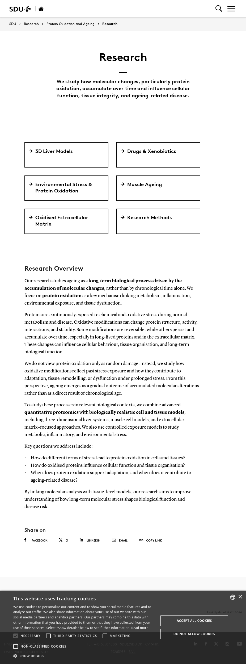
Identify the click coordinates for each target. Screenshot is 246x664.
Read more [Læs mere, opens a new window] (139, 628)
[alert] (123, 627)
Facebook (36, 540)
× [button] (240, 597)
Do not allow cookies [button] (194, 634)
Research (31, 24)
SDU (12, 23)
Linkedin (89, 540)
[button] (15, 636)
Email (120, 540)
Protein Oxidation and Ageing (70, 24)
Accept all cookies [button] (194, 620)
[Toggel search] (218, 8)
